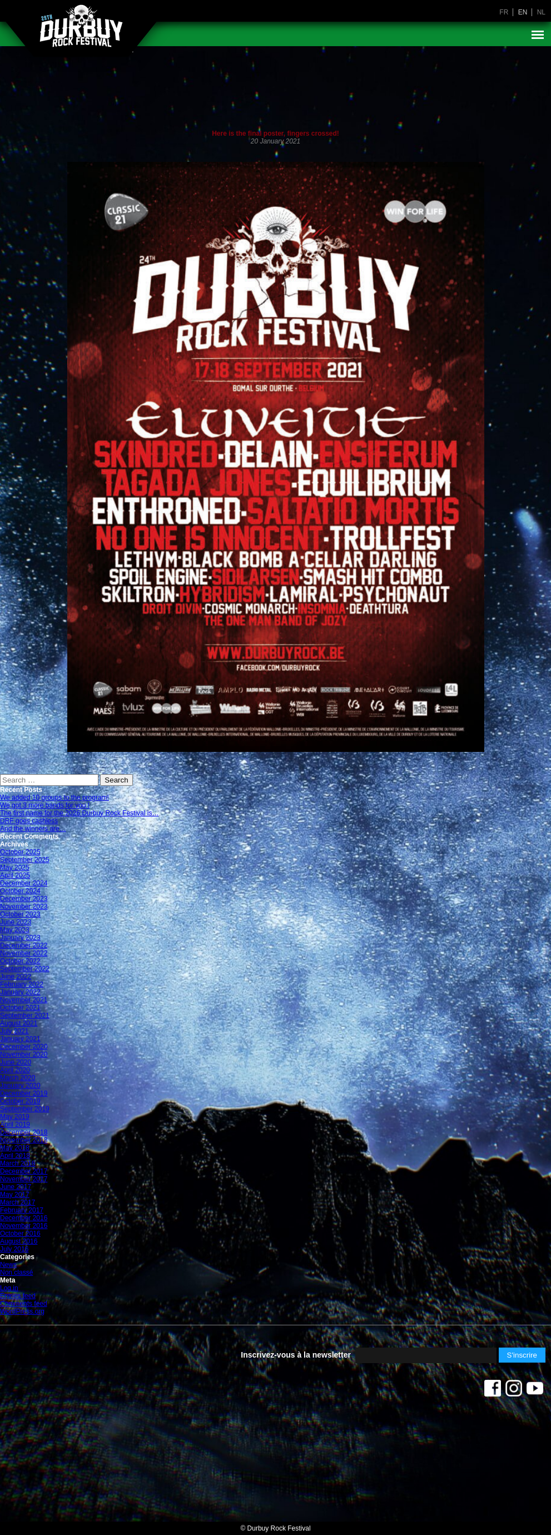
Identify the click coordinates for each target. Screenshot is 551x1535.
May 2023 (14, 930)
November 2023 (23, 906)
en (523, 12)
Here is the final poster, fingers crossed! (275, 133)
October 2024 (20, 891)
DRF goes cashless (29, 821)
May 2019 (14, 1117)
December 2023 (23, 899)
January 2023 (20, 938)
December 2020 (23, 1047)
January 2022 (20, 992)
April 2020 (15, 1070)
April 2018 (15, 1156)
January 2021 (20, 1039)
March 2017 (17, 1202)
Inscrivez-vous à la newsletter (296, 1354)
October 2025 (20, 852)
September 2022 (24, 969)
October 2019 (20, 1101)
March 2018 (17, 1163)
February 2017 (21, 1210)
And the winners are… (33, 829)
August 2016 (18, 1241)
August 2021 (18, 1023)
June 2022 (15, 977)
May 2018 (14, 1148)
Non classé (16, 1272)
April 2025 (15, 875)
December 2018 (23, 1132)
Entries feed (18, 1296)
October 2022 (20, 961)
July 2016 (14, 1249)
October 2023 (20, 914)
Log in (9, 1288)
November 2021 (23, 1000)
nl (541, 12)
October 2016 (20, 1233)
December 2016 (23, 1218)
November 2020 (23, 1054)
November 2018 (23, 1140)
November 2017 (23, 1179)
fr (503, 12)
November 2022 (23, 953)
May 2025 (14, 868)
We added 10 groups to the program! (54, 797)
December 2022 (23, 945)
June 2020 (15, 1062)
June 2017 (15, 1187)
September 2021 (24, 1015)
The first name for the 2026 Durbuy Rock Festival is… (79, 813)
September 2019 (24, 1109)
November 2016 (23, 1226)
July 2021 (14, 1031)
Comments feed (23, 1304)
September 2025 (24, 860)
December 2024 (23, 883)
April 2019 (15, 1124)
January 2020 (20, 1086)
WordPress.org (22, 1311)
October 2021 (20, 1008)
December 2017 (23, 1171)
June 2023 (15, 922)
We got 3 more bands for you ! (45, 805)
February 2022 (21, 984)
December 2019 (23, 1093)
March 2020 (17, 1078)
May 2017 (14, 1195)
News (8, 1265)
